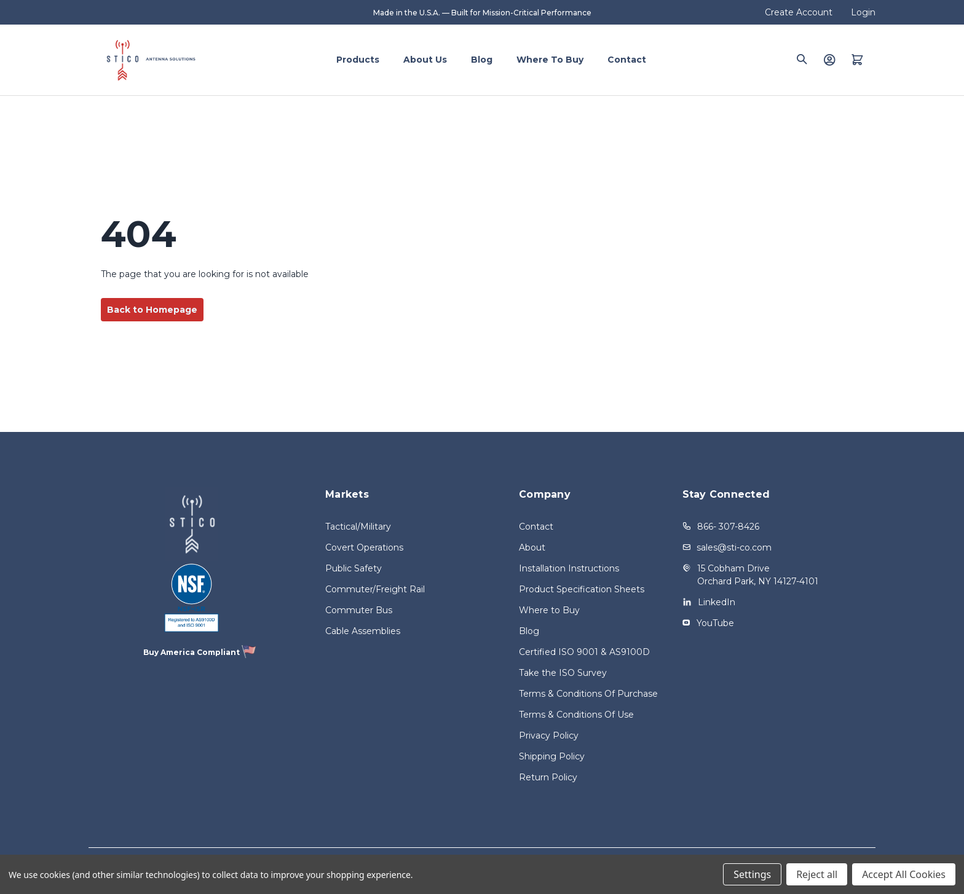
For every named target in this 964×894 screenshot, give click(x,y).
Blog (481, 59)
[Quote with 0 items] (857, 59)
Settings (752, 874)
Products (357, 59)
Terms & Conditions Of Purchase (588, 693)
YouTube (715, 623)
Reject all (816, 874)
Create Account (798, 12)
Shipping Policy (552, 756)
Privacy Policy (549, 735)
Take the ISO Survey (563, 672)
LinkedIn (716, 602)
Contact (626, 59)
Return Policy (548, 777)
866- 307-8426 (728, 526)
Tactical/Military (358, 526)
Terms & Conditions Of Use (576, 714)
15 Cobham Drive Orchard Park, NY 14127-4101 (757, 575)
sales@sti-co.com (734, 547)
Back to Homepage (152, 309)
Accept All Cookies (904, 874)
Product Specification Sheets (581, 589)
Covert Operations (364, 547)
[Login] (829, 59)
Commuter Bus (358, 610)
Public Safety (353, 568)
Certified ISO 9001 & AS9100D (584, 651)
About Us (425, 59)
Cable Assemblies (362, 631)
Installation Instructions (569, 568)
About (532, 547)
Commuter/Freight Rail (375, 589)
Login (863, 12)
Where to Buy (549, 59)
